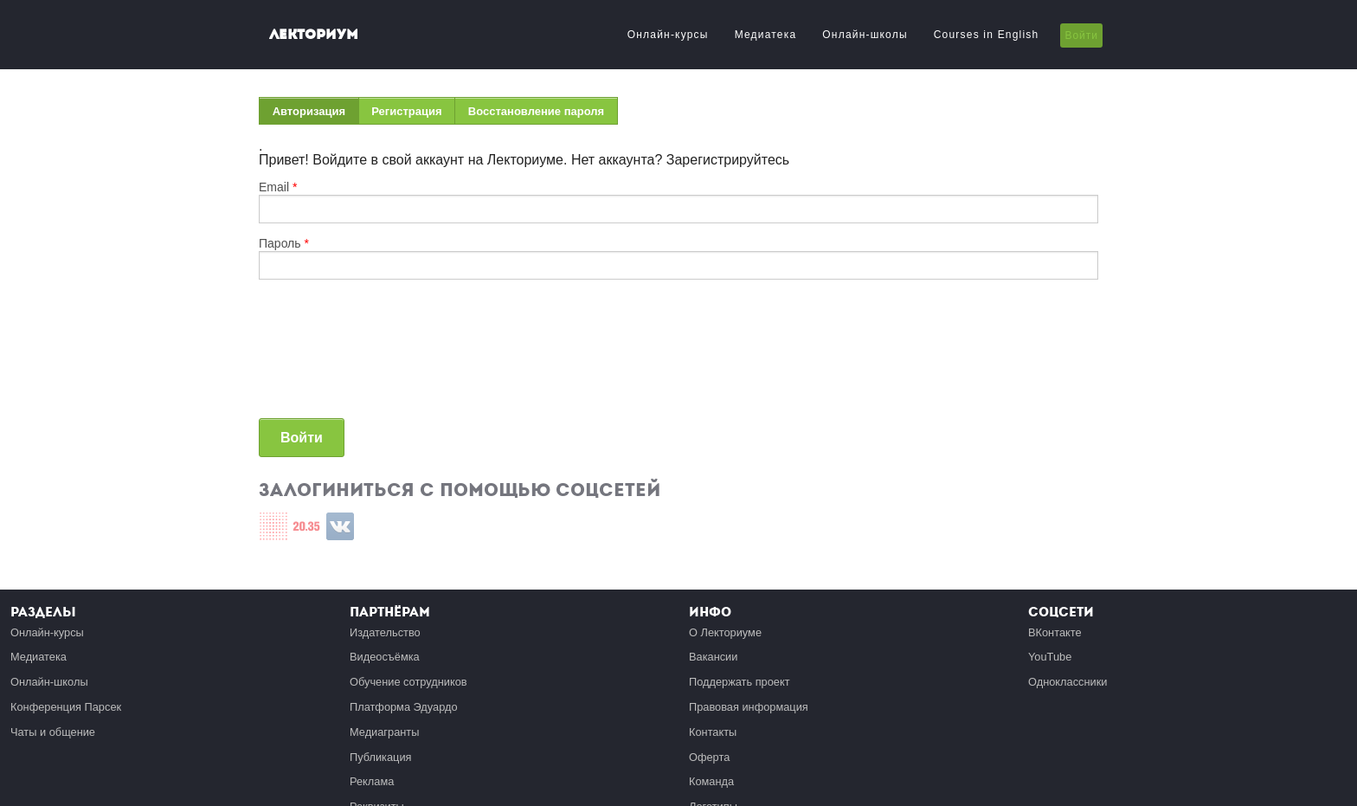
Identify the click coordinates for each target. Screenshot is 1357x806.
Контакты (712, 731)
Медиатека (766, 35)
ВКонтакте (1055, 632)
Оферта (709, 757)
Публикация (381, 757)
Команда (711, 781)
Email (278, 187)
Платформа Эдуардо (404, 706)
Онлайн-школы (864, 35)
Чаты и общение (52, 731)
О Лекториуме (725, 632)
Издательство (385, 632)
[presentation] (330, 355)
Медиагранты (384, 731)
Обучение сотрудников (408, 681)
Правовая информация (748, 706)
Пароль (284, 243)
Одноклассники (1067, 681)
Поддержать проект (739, 681)
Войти (1081, 35)
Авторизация (316, 115)
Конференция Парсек (65, 706)
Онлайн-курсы (668, 35)
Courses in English (986, 35)
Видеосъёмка (385, 656)
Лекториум (313, 34)
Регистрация (406, 111)
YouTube (1049, 656)
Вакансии (713, 656)
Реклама (372, 781)
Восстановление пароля (536, 111)
